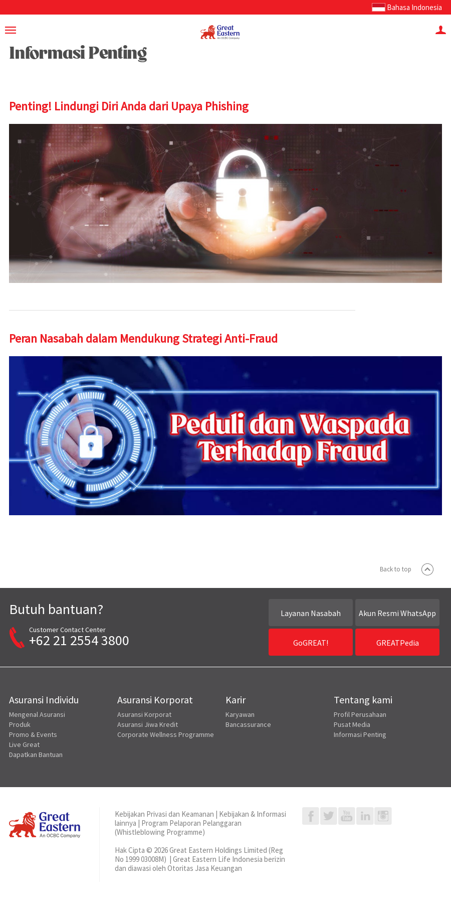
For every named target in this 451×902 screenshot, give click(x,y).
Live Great (24, 744)
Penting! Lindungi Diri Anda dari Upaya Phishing (129, 106)
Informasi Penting (360, 734)
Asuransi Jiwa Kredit (147, 724)
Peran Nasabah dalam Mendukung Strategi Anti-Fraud (143, 338)
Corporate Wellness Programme (165, 734)
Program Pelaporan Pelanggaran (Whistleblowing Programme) (178, 827)
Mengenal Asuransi (37, 714)
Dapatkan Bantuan (36, 754)
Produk (20, 724)
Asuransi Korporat (144, 714)
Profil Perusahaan (360, 714)
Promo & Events (33, 734)
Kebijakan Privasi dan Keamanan (164, 814)
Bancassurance (248, 724)
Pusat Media (352, 724)
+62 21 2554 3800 (79, 640)
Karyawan (240, 714)
